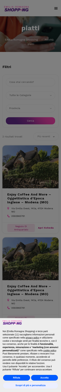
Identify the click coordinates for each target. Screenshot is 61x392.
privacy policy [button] (32, 337)
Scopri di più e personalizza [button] (30, 385)
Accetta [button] (44, 377)
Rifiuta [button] (16, 377)
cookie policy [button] (49, 350)
